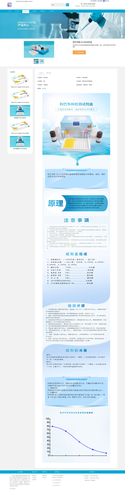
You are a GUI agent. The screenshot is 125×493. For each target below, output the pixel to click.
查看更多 (12, 489)
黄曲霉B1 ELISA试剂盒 (20, 117)
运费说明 (34, 479)
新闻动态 (43, 11)
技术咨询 (44, 477)
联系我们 (57, 472)
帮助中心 (44, 472)
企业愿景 (20, 472)
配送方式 (34, 472)
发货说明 (34, 477)
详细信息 (41, 73)
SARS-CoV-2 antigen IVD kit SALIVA (20, 87)
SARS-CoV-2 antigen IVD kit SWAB (20, 133)
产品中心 (26, 11)
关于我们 (17, 11)
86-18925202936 (57, 480)
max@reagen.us (56, 482)
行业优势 (34, 11)
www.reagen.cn (56, 485)
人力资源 (51, 11)
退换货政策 (44, 475)
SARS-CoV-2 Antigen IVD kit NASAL (20, 102)
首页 (10, 11)
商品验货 (34, 475)
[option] (39, 49)
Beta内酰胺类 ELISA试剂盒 (20, 148)
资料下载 (49, 73)
